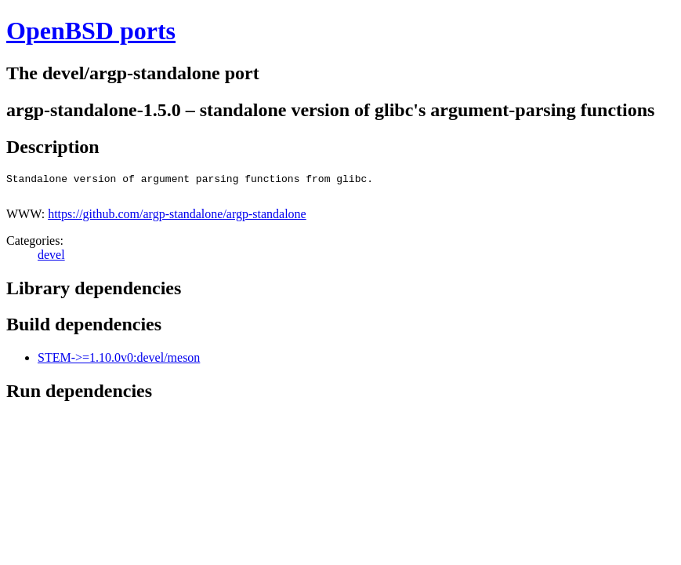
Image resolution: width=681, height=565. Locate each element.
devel (51, 259)
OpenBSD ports (91, 30)
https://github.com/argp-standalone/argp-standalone (177, 218)
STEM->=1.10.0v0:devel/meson (119, 362)
